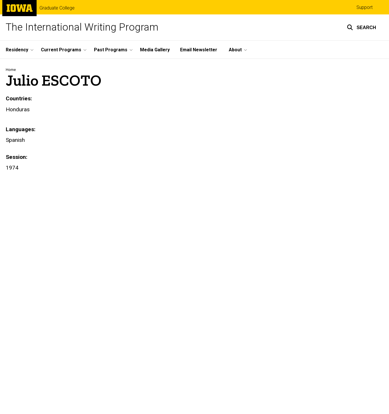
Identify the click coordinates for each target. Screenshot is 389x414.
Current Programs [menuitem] (61, 49)
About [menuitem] (235, 49)
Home (11, 69)
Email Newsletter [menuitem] (198, 49)
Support (364, 7)
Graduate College (57, 8)
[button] (361, 27)
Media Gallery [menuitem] (155, 49)
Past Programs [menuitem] (110, 49)
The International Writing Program (82, 27)
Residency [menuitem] (17, 49)
